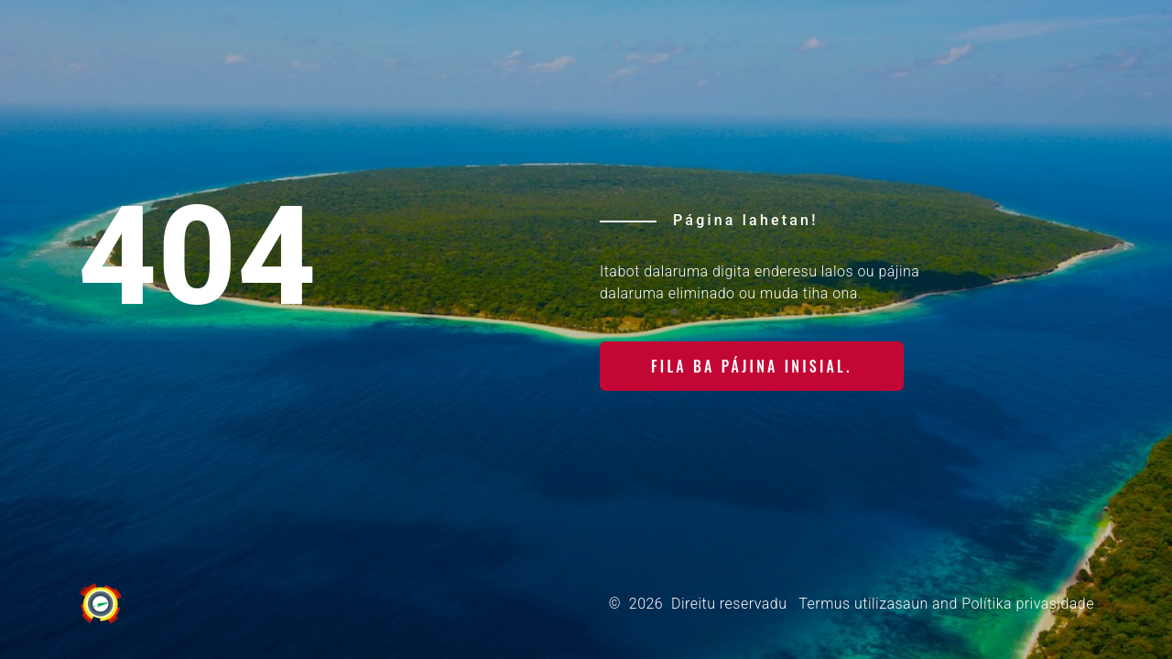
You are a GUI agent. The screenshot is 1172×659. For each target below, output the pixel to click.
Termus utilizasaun (863, 603)
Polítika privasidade (1027, 603)
